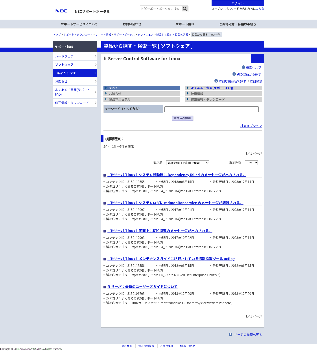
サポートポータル (124, 34)
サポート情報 (103, 34)
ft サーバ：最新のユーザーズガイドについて (142, 286)
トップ (57, 34)
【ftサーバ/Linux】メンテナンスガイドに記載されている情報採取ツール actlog (171, 258)
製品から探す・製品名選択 (172, 34)
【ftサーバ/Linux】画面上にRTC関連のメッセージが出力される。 (159, 230)
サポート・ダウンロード (77, 34)
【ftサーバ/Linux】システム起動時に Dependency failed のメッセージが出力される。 (176, 174)
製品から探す (66, 73)
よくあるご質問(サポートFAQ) (212, 88)
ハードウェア (64, 56)
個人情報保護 (146, 346)
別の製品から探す (249, 74)
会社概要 (127, 346)
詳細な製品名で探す (232, 81)
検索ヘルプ (253, 67)
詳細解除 (256, 81)
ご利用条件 (166, 346)
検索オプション (251, 126)
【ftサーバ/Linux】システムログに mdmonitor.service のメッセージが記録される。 (175, 202)
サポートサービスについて (79, 24)
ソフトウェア (146, 34)
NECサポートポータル (92, 11)
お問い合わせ (132, 24)
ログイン (238, 3)
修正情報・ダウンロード (72, 102)
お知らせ (61, 81)
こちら (260, 8)
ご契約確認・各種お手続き (237, 24)
